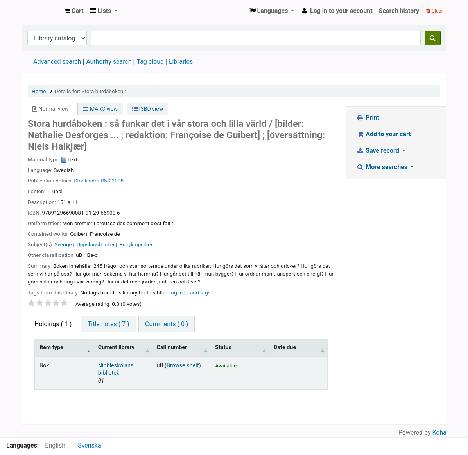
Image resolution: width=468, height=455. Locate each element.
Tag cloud (150, 61)
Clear (434, 11)
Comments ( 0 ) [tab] (166, 324)
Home (39, 91)
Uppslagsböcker (96, 244)
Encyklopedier (136, 244)
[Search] (433, 38)
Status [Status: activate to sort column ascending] (223, 347)
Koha (439, 432)
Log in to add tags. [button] (190, 292)
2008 (118, 180)
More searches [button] (382, 167)
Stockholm (86, 180)
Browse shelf (183, 365)
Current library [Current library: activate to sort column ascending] (116, 347)
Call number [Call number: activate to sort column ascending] (172, 347)
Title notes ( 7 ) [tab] (108, 324)
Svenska (89, 445)
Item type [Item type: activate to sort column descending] (51, 347)
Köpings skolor (41, 11)
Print (367, 117)
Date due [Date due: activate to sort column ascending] (285, 347)
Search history (399, 10)
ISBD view (147, 109)
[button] (74, 11)
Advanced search (57, 61)
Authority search (108, 61)
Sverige (63, 244)
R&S (105, 180)
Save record (378, 150)
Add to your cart (383, 134)
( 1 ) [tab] (53, 324)
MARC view (100, 109)
